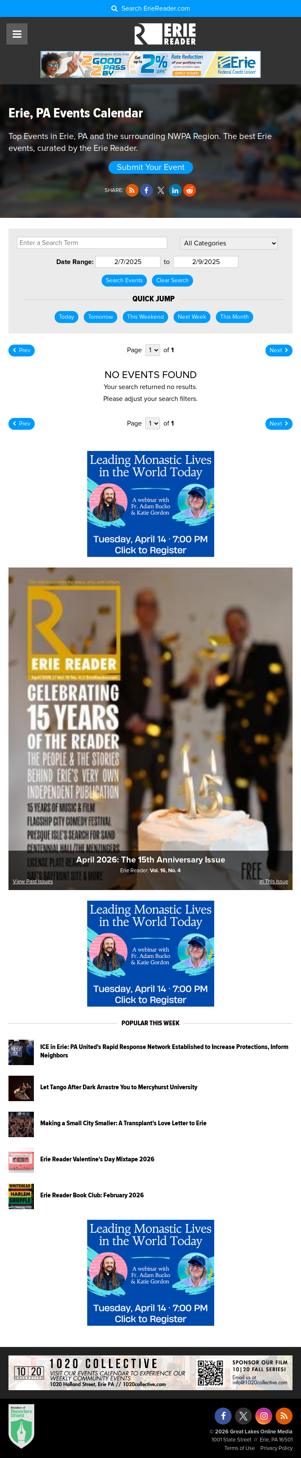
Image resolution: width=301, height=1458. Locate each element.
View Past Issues (33, 882)
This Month (234, 317)
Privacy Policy (276, 1448)
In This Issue (274, 882)
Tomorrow (100, 317)
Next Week (192, 317)
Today (66, 317)
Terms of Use (239, 1448)
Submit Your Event (151, 167)
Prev (21, 350)
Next (279, 350)
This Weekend (145, 317)
